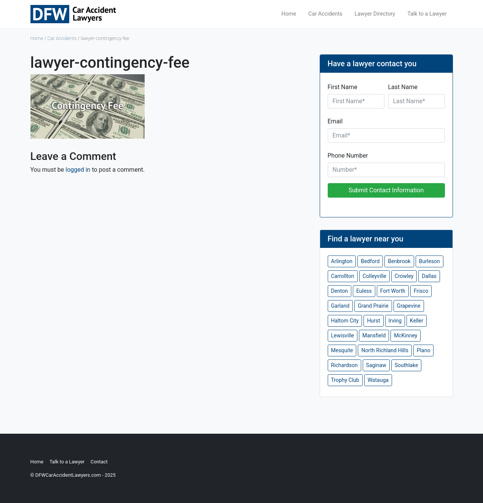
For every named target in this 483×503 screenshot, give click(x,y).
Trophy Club (345, 380)
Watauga (378, 380)
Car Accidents (325, 14)
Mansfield (374, 335)
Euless (364, 291)
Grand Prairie (373, 306)
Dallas (429, 276)
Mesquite (342, 350)
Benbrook (399, 261)
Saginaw (376, 365)
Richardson (344, 365)
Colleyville (374, 276)
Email (335, 121)
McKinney (405, 335)
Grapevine (409, 306)
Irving (395, 321)
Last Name (403, 87)
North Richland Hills (384, 350)
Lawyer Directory (375, 14)
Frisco (421, 291)
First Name (342, 87)
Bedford (370, 261)
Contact (99, 462)
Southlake (406, 365)
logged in (77, 169)
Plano (423, 350)
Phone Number (348, 155)
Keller (416, 321)
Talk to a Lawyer (426, 14)
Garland (340, 306)
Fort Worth (392, 291)
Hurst (373, 321)
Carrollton (342, 276)
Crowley (404, 276)
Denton (339, 291)
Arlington (341, 261)
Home (288, 14)
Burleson (429, 261)
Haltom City (345, 321)
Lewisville (342, 335)
